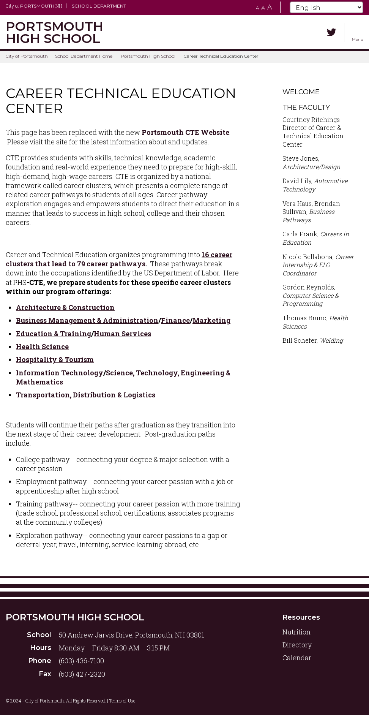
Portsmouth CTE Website (185, 132)
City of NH (34, 6)
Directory (297, 644)
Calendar (296, 657)
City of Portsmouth (27, 56)
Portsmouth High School (148, 56)
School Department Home (83, 56)
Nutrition (296, 631)
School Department (99, 6)
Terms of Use (122, 701)
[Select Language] (326, 7)
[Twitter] (331, 32)
